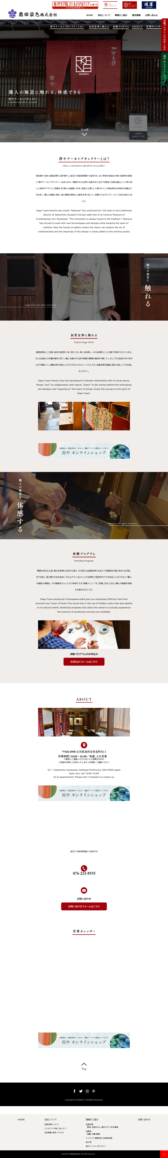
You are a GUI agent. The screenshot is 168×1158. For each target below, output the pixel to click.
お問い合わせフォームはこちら (84, 906)
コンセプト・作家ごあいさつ (55, 1128)
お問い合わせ (151, 15)
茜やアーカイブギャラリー (96, 1146)
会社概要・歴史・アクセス (54, 1133)
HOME (89, 15)
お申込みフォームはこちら (84, 661)
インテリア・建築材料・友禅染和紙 (99, 1138)
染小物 (88, 1142)
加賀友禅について (51, 1124)
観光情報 (136, 15)
